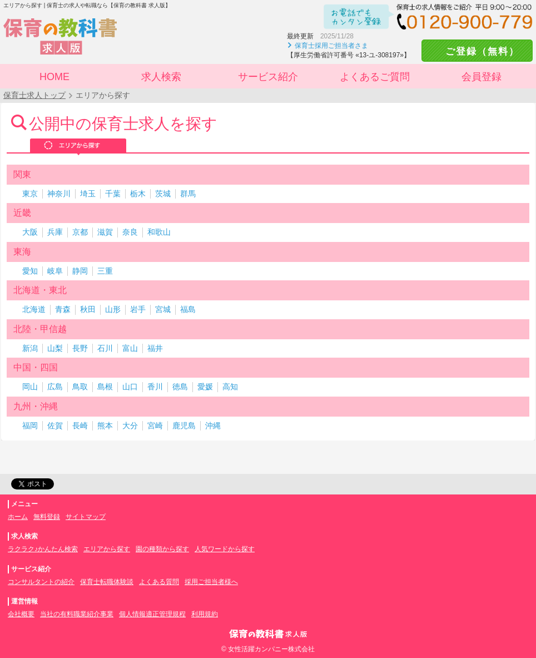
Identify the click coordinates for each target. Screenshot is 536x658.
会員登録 (481, 76)
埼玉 (88, 193)
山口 (130, 386)
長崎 (80, 425)
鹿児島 (184, 425)
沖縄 (213, 425)
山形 (113, 309)
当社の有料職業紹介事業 (76, 614)
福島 (188, 309)
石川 (105, 348)
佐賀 (55, 425)
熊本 (105, 425)
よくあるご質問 (375, 76)
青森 (63, 309)
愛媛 (205, 386)
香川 (155, 386)
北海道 (34, 309)
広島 (55, 386)
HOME (54, 76)
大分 (130, 425)
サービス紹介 (268, 76)
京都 (80, 231)
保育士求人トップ (34, 95)
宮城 (163, 309)
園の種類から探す (162, 549)
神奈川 (59, 193)
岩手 (138, 309)
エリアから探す (77, 146)
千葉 (113, 193)
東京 (30, 193)
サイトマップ (86, 517)
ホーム (18, 517)
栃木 (138, 193)
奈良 (130, 231)
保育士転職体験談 (106, 582)
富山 (130, 348)
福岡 (30, 425)
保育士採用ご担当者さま (331, 46)
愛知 (30, 270)
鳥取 (80, 386)
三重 (105, 270)
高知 (230, 386)
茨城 (163, 193)
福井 (155, 348)
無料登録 (46, 517)
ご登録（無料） (477, 51)
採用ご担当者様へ (211, 582)
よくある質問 (159, 582)
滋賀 (105, 231)
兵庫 (55, 231)
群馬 (188, 193)
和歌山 (159, 231)
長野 (80, 348)
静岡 (80, 270)
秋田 (88, 309)
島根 (105, 386)
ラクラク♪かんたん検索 (43, 549)
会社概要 (21, 614)
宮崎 (155, 425)
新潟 (30, 348)
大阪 (30, 231)
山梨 (55, 348)
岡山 (30, 386)
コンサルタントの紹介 (41, 582)
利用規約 (204, 614)
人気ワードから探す (225, 549)
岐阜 (55, 270)
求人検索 (161, 76)
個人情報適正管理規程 (152, 614)
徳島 (180, 386)
